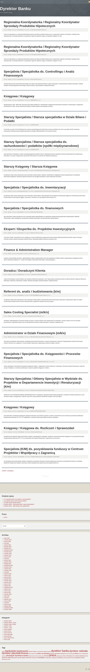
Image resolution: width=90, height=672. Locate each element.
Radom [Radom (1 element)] (64, 655)
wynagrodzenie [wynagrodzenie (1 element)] (48, 657)
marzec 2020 (7, 541)
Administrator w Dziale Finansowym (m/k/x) (35, 333)
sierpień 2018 (7, 568)
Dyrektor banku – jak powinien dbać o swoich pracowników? (19, 504)
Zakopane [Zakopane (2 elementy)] (60, 657)
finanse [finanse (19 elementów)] (24, 653)
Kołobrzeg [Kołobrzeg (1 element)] (71, 653)
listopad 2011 (7, 585)
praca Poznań (7, 631)
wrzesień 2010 (7, 594)
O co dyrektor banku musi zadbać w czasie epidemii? (17, 499)
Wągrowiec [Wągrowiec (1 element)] (54, 657)
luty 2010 (6, 602)
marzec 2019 (7, 557)
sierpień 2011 (7, 589)
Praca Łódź (7, 639)
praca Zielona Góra (9, 638)
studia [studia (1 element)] (86, 655)
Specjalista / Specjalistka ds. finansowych (33, 208)
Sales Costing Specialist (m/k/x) (26, 312)
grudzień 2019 (7, 546)
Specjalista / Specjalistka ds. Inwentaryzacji (35, 187)
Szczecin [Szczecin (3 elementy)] (4, 657)
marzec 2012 (7, 584)
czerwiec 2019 (7, 553)
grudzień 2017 (7, 579)
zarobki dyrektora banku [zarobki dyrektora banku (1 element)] (68, 657)
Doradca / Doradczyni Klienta (24, 270)
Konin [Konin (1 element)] (67, 653)
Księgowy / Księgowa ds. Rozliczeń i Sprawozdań (39, 428)
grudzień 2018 (7, 562)
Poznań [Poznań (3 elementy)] (46, 656)
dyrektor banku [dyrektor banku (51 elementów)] (60, 650)
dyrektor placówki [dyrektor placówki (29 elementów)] (11, 653)
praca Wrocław (8, 636)
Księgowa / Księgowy (19, 96)
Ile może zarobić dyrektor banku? (12, 502)
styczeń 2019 (7, 560)
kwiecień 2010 (7, 599)
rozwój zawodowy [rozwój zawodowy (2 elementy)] (80, 656)
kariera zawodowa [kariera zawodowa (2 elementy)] (55, 653)
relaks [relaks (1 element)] (73, 655)
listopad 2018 (7, 563)
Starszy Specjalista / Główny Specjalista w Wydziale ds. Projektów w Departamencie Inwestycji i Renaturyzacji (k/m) (43, 382)
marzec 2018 (7, 575)
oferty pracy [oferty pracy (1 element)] (41, 655)
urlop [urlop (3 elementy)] (9, 657)
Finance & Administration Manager (28, 250)
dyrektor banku (8, 621)
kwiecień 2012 (7, 582)
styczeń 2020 (7, 545)
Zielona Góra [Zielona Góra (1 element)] (5, 659)
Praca (5, 517)
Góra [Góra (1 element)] (30, 653)
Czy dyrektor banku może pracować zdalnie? (15, 501)
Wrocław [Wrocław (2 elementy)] (28, 657)
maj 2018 (6, 572)
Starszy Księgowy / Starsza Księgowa (30, 166)
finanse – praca (8, 627)
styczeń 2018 (7, 577)
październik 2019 (8, 550)
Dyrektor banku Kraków (10, 624)
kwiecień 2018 (7, 574)
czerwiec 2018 (7, 570)
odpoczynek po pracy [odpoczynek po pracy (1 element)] (33, 655)
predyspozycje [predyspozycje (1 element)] (59, 655)
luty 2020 (6, 543)
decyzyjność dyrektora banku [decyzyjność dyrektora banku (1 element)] (44, 651)
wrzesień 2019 (7, 551)
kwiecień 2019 (7, 555)
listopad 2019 (7, 548)
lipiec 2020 (7, 538)
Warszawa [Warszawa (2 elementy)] (14, 657)
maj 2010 (6, 597)
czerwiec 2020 (7, 540)
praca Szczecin (8, 632)
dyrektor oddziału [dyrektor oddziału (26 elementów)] (79, 651)
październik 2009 (8, 607)
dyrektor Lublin (8, 626)
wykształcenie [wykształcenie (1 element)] (34, 657)
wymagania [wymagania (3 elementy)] (41, 657)
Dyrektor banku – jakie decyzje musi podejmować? (16, 506)
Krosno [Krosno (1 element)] (80, 653)
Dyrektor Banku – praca (10, 622)
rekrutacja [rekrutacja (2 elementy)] (69, 656)
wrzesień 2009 (7, 609)
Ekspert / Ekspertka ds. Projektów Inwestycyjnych (39, 229)
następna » (11, 470)
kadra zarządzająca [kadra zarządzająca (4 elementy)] (43, 653)
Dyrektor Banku (15, 8)
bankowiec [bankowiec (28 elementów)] (10, 651)
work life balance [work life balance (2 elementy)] (21, 657)
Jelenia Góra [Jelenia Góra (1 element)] (34, 653)
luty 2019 (6, 558)
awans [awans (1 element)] (3, 651)
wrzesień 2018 (7, 567)
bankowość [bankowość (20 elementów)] (22, 651)
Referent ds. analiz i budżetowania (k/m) (32, 291)
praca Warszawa (8, 634)
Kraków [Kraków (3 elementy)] (76, 653)
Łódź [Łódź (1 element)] (9, 659)
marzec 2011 (7, 591)
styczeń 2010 (7, 604)
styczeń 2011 (7, 592)
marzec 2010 (7, 601)
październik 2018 (8, 565)
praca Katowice (8, 629)
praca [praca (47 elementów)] (52, 655)
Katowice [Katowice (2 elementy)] (63, 653)
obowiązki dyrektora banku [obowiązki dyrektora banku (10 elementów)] (17, 656)
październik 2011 (8, 587)
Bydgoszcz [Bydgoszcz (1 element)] (35, 651)
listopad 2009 (7, 606)
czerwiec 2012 (7, 580)
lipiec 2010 (7, 596)
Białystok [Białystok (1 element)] (30, 651)
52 (7, 470)
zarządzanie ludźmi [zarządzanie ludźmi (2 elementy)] (79, 657)
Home (1, 1)
